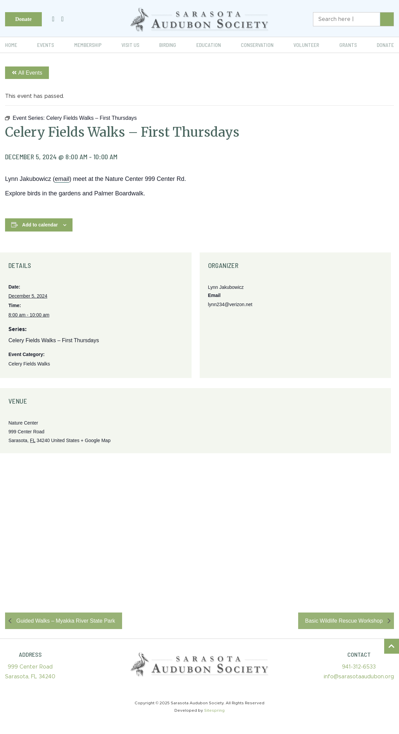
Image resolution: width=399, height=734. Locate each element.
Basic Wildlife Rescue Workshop (344, 621)
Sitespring (214, 710)
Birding (167, 45)
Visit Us (130, 45)
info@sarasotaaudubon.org (359, 676)
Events (45, 45)
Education (208, 45)
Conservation (257, 45)
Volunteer (306, 45)
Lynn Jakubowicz (226, 287)
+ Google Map (95, 440)
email (62, 178)
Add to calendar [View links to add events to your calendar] (40, 224)
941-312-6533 (359, 667)
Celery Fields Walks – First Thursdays (53, 340)
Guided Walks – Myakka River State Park (65, 621)
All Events (27, 73)
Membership (88, 45)
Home (11, 45)
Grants (348, 45)
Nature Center (23, 423)
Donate (23, 19)
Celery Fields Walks (29, 363)
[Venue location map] (199, 523)
